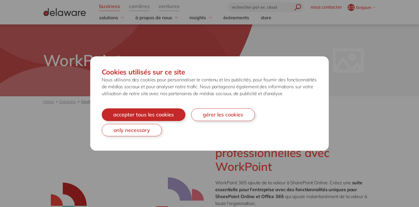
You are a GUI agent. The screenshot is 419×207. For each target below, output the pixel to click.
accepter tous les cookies (143, 114)
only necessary (132, 130)
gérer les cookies (223, 114)
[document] (209, 103)
